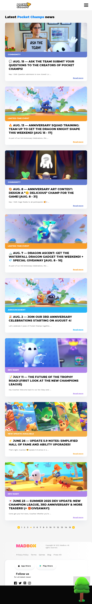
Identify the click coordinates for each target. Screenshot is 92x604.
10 (50, 527)
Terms (33, 555)
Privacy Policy (22, 555)
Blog (49, 555)
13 (62, 527)
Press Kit (57, 555)
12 (58, 527)
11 (54, 527)
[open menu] (86, 5)
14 (66, 527)
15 (70, 527)
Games (42, 555)
